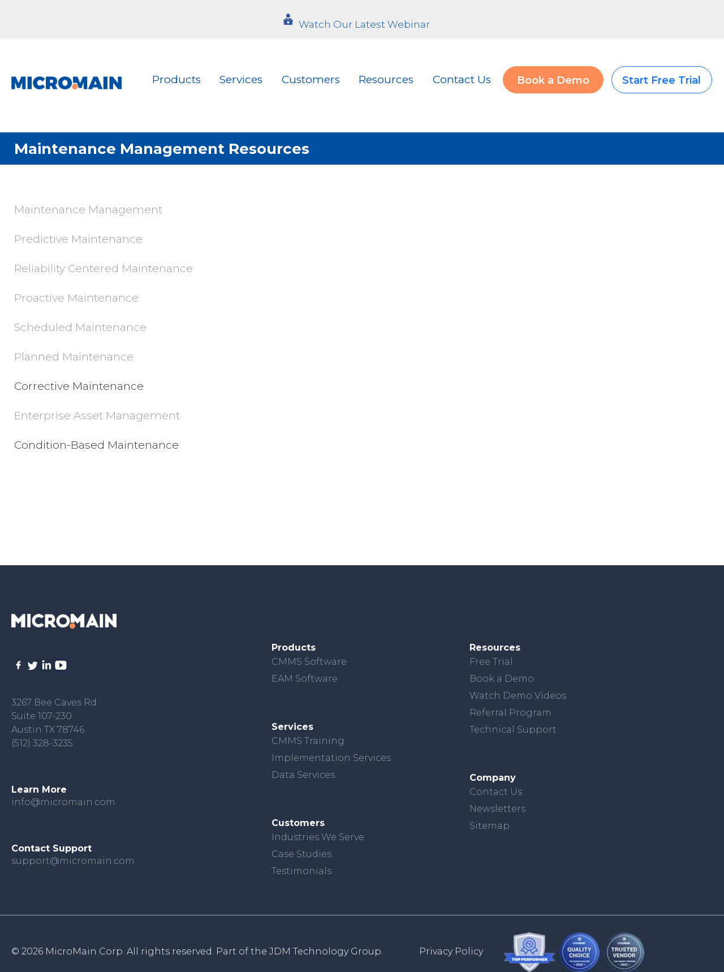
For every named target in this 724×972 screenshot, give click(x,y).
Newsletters (497, 808)
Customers (311, 79)
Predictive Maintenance (78, 239)
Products (176, 79)
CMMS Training (308, 741)
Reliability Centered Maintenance (103, 268)
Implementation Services (331, 757)
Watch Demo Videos (517, 695)
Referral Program (510, 712)
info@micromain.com (63, 802)
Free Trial (491, 661)
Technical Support (513, 729)
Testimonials (301, 871)
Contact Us (462, 79)
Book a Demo (553, 80)
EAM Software (305, 678)
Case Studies (301, 854)
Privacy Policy (451, 951)
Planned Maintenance (73, 356)
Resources (386, 79)
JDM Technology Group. (326, 951)
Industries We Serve (318, 837)
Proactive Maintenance (76, 297)
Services (240, 79)
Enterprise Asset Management (97, 415)
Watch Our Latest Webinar (364, 24)
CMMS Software (309, 661)
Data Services (303, 774)
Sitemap (489, 825)
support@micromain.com (73, 860)
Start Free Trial (661, 80)
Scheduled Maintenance (80, 327)
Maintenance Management (88, 209)
